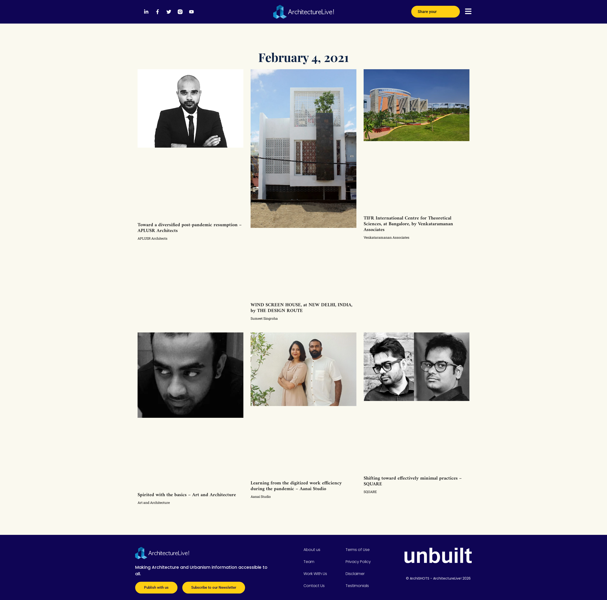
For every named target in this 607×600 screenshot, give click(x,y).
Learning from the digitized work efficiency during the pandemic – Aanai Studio (296, 486)
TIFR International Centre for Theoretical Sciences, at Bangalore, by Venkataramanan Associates (408, 224)
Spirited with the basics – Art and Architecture (187, 495)
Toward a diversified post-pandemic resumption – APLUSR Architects (190, 228)
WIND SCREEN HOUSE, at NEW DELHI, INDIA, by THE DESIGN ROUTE (301, 308)
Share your (435, 10)
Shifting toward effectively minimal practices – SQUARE (413, 481)
